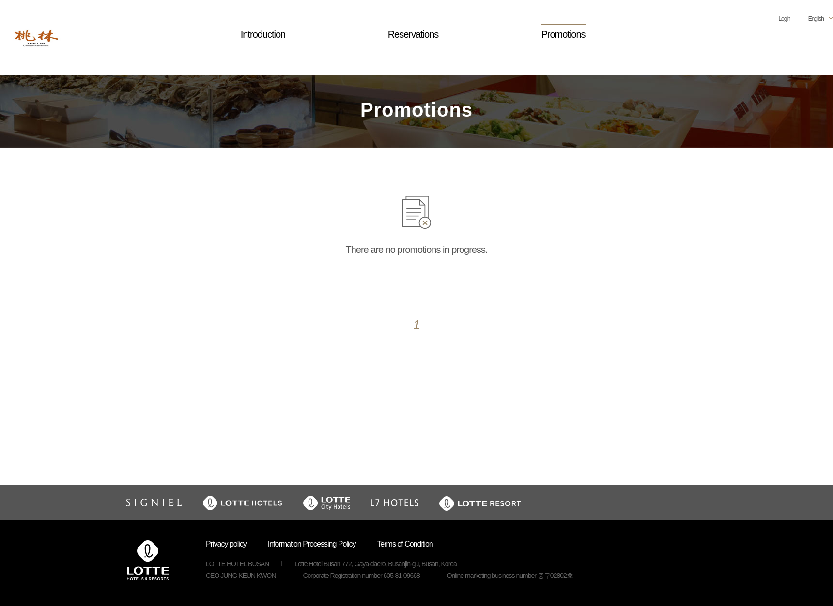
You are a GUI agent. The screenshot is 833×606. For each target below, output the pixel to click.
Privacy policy (226, 544)
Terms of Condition (404, 544)
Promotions (563, 34)
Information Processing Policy (312, 544)
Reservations (413, 34)
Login (784, 18)
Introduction (263, 34)
